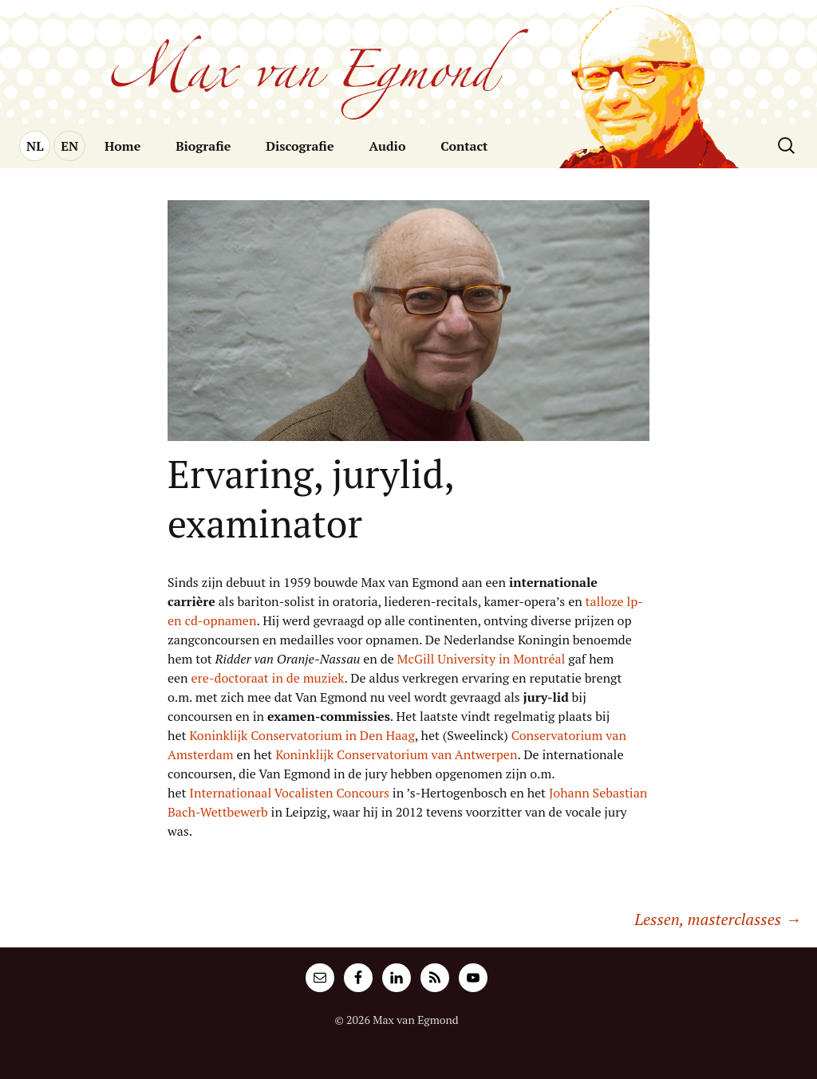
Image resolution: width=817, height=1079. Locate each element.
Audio (387, 146)
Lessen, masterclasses (717, 919)
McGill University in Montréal (481, 658)
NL (34, 146)
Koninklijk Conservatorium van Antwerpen (396, 754)
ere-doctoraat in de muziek (268, 678)
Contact (463, 146)
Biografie (203, 146)
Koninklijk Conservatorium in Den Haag (302, 735)
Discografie (300, 146)
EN (69, 146)
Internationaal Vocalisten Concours (289, 792)
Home (122, 146)
